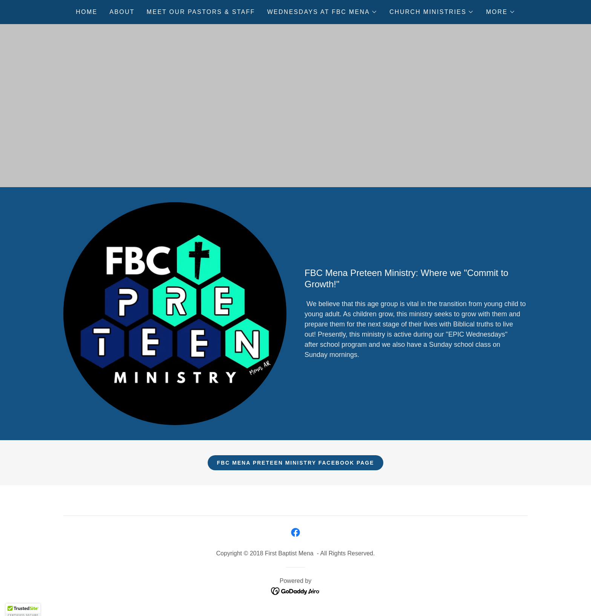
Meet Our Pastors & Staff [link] (201, 12)
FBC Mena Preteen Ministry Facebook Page (295, 463)
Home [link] (86, 12)
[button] (322, 12)
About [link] (122, 12)
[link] (295, 532)
